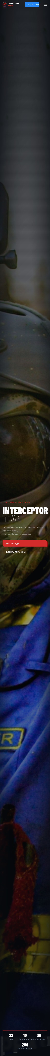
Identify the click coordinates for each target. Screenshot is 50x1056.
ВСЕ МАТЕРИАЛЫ (16, 552)
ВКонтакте (33, 5)
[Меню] (45, 4)
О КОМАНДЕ (12, 543)
